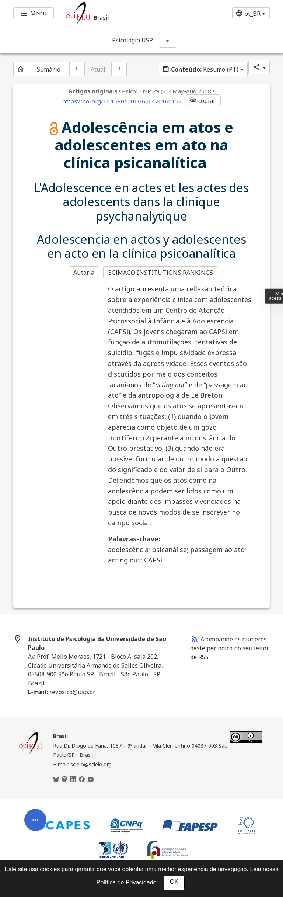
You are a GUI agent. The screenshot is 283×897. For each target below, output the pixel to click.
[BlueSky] (56, 780)
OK (174, 882)
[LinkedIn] (73, 780)
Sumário (48, 69)
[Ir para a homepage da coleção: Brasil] (119, 13)
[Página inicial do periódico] (20, 69)
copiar (202, 101)
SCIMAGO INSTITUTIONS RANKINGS (160, 273)
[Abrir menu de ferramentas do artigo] (35, 825)
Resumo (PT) (200, 69)
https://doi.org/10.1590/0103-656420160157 (122, 101)
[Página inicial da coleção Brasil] (31, 753)
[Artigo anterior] (77, 69)
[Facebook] (82, 780)
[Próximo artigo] (119, 69)
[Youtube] (91, 780)
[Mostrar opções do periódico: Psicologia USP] (168, 40)
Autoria (83, 273)
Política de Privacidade (127, 882)
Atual (98, 69)
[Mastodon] (64, 780)
